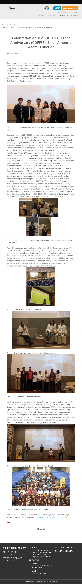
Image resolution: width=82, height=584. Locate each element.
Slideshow (17, 53)
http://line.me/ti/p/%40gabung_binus (50, 517)
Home (3, 25)
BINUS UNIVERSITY (63, 12)
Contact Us (75, 12)
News (9, 53)
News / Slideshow (15, 25)
